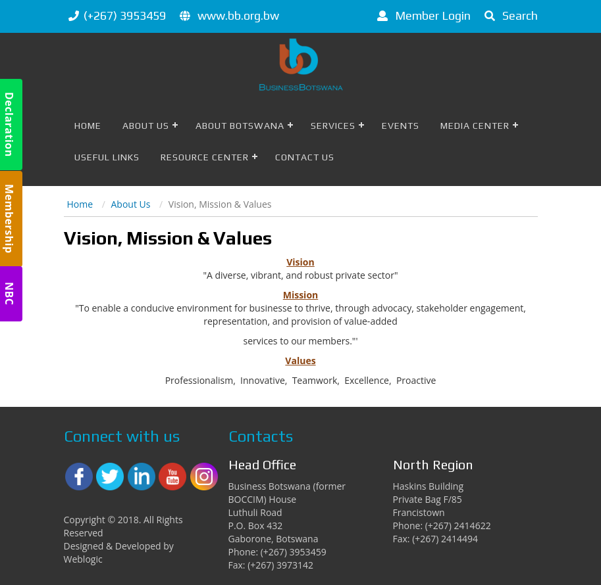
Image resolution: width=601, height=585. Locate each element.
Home (87, 125)
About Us (145, 125)
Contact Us (304, 157)
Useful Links (107, 157)
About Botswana (240, 125)
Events (400, 125)
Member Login (422, 15)
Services (333, 125)
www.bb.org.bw (238, 15)
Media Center (475, 125)
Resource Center (205, 157)
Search (509, 15)
